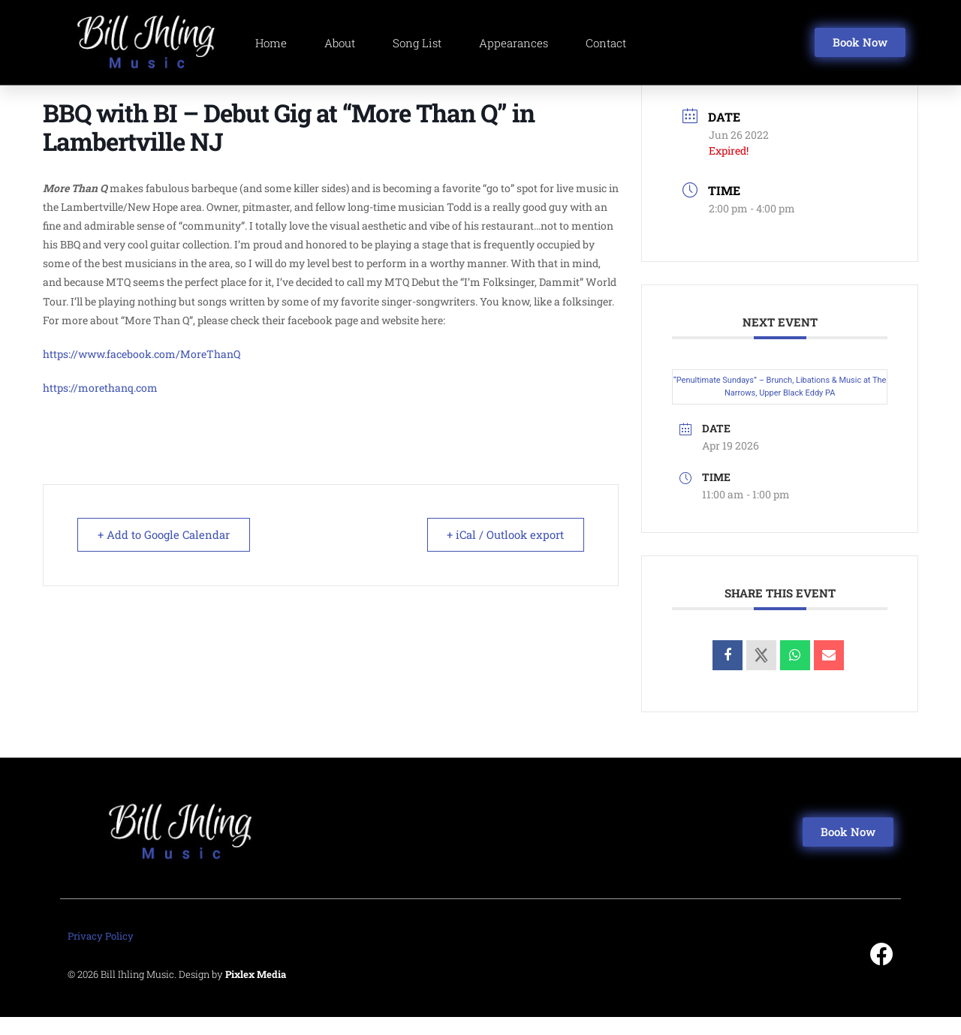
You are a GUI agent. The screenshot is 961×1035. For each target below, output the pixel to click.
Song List (417, 42)
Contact (606, 42)
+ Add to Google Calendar (165, 551)
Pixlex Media (255, 992)
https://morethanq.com (100, 406)
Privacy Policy (101, 954)
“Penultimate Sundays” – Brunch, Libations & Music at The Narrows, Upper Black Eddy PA (780, 404)
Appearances (513, 42)
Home (271, 42)
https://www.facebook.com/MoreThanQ (141, 371)
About (339, 42)
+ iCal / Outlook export (503, 551)
